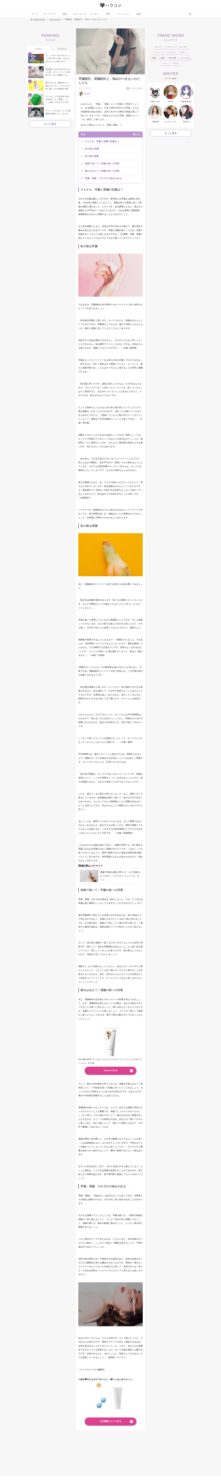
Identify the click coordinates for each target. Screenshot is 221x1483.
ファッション (123, 14)
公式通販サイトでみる (110, 1421)
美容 (108, 14)
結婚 (139, 14)
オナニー (183, 52)
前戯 (161, 58)
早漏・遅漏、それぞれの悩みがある (103, 178)
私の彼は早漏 (92, 149)
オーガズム (185, 58)
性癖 (153, 58)
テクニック (158, 52)
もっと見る (50, 124)
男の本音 (172, 58)
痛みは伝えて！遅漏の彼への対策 (102, 171)
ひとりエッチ (79, 14)
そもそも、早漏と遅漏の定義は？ (102, 141)
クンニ (165, 63)
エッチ (157, 47)
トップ (35, 14)
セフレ (175, 63)
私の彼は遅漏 (92, 156)
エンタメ (94, 14)
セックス (182, 47)
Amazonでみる (110, 1070)
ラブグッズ (169, 47)
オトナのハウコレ (37, 19)
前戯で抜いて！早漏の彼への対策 (102, 163)
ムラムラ (171, 52)
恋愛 (64, 14)
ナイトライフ (49, 14)
